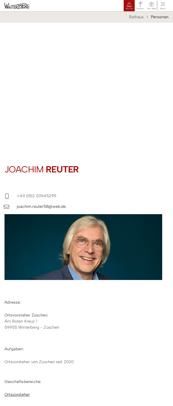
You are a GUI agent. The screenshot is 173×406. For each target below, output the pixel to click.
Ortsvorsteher (17, 394)
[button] (151, 5)
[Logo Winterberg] (21, 5)
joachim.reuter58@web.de (41, 206)
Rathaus (136, 16)
